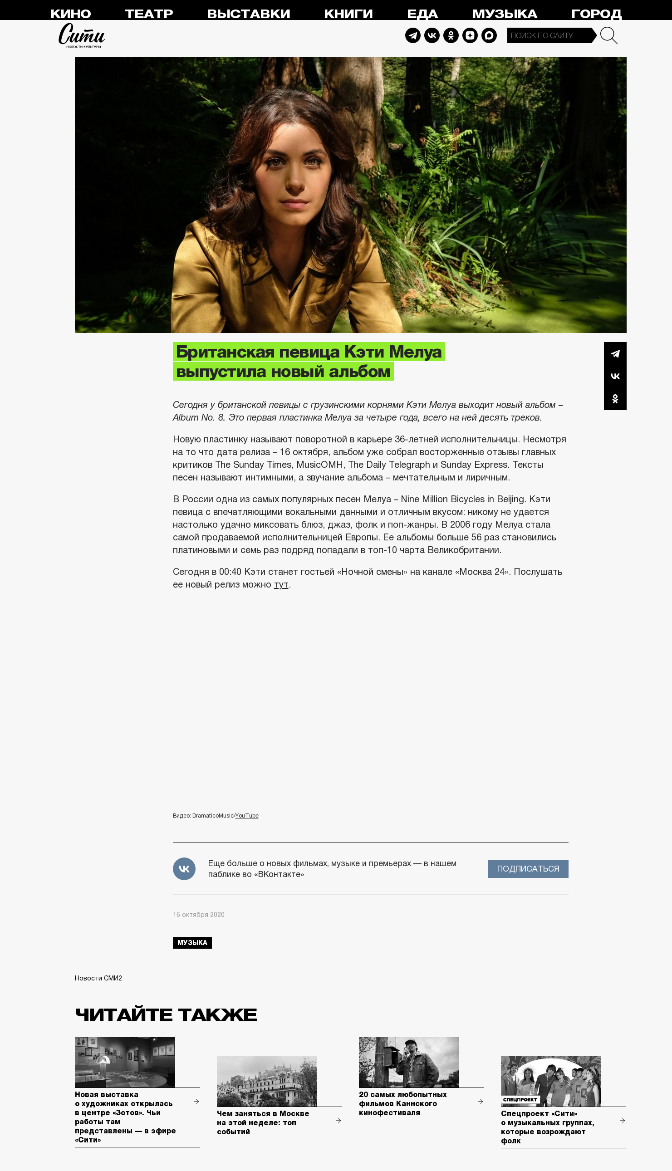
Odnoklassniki (451, 35)
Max (489, 35)
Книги (348, 14)
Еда (422, 14)
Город (596, 14)
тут (281, 584)
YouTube (247, 816)
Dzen (470, 35)
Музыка (504, 14)
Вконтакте (615, 376)
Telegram (413, 35)
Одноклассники (615, 398)
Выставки (248, 14)
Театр (149, 14)
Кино (70, 14)
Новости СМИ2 (98, 978)
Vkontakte (432, 35)
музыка (192, 942)
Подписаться (528, 868)
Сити (82, 35)
